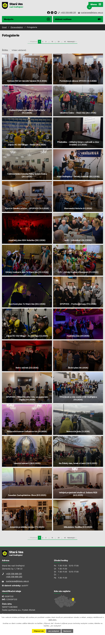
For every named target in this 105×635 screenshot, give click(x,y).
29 (58, 41)
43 (65, 41)
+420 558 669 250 (14, 577)
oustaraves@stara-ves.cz (92, 12)
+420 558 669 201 (68, 12)
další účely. (52, 619)
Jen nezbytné (53, 631)
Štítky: (5, 50)
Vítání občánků (19, 50)
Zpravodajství (17, 27)
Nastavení (67, 631)
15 (52, 41)
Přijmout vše (39, 631)
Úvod (4, 27)
